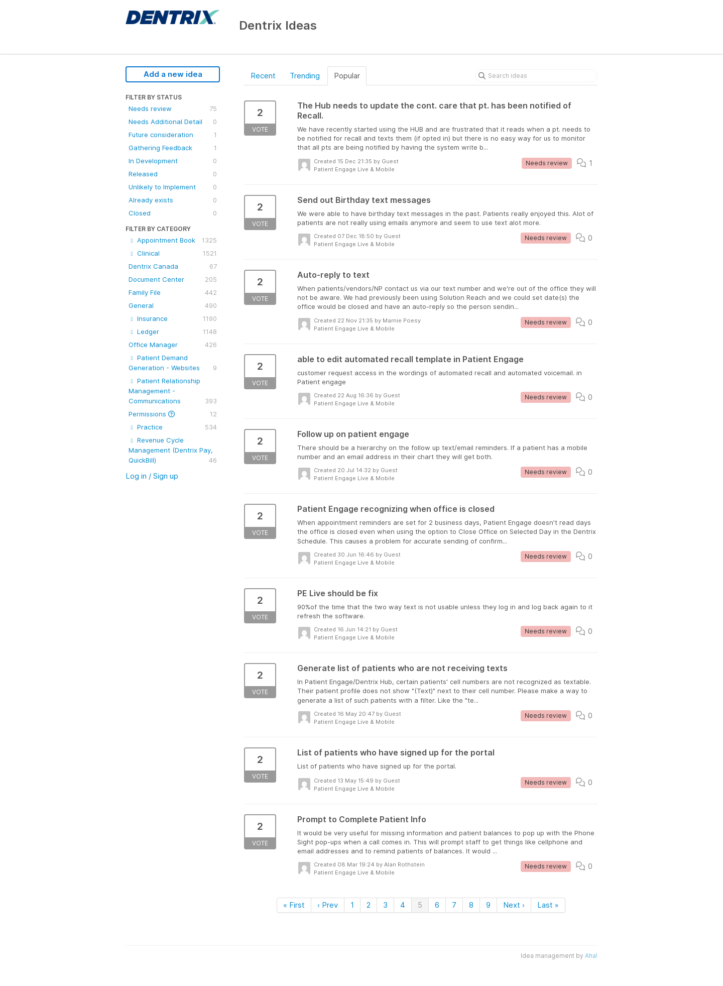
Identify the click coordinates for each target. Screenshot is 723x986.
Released (173, 174)
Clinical (173, 253)
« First (294, 905)
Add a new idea (173, 74)
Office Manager (173, 345)
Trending (305, 75)
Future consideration (173, 135)
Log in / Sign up (152, 476)
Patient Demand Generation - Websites (173, 363)
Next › (514, 905)
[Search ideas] (536, 75)
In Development (173, 161)
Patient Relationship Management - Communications (173, 391)
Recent (263, 75)
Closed (173, 213)
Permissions (173, 414)
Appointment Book (173, 240)
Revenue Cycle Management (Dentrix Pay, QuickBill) (173, 450)
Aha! (591, 955)
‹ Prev (327, 905)
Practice (173, 427)
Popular (347, 75)
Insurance (173, 318)
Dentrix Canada (173, 266)
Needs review (173, 108)
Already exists (173, 200)
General (173, 305)
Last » (548, 905)
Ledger (173, 331)
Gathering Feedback (173, 148)
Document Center (173, 279)
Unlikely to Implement (173, 187)
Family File (173, 292)
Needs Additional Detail (173, 122)
